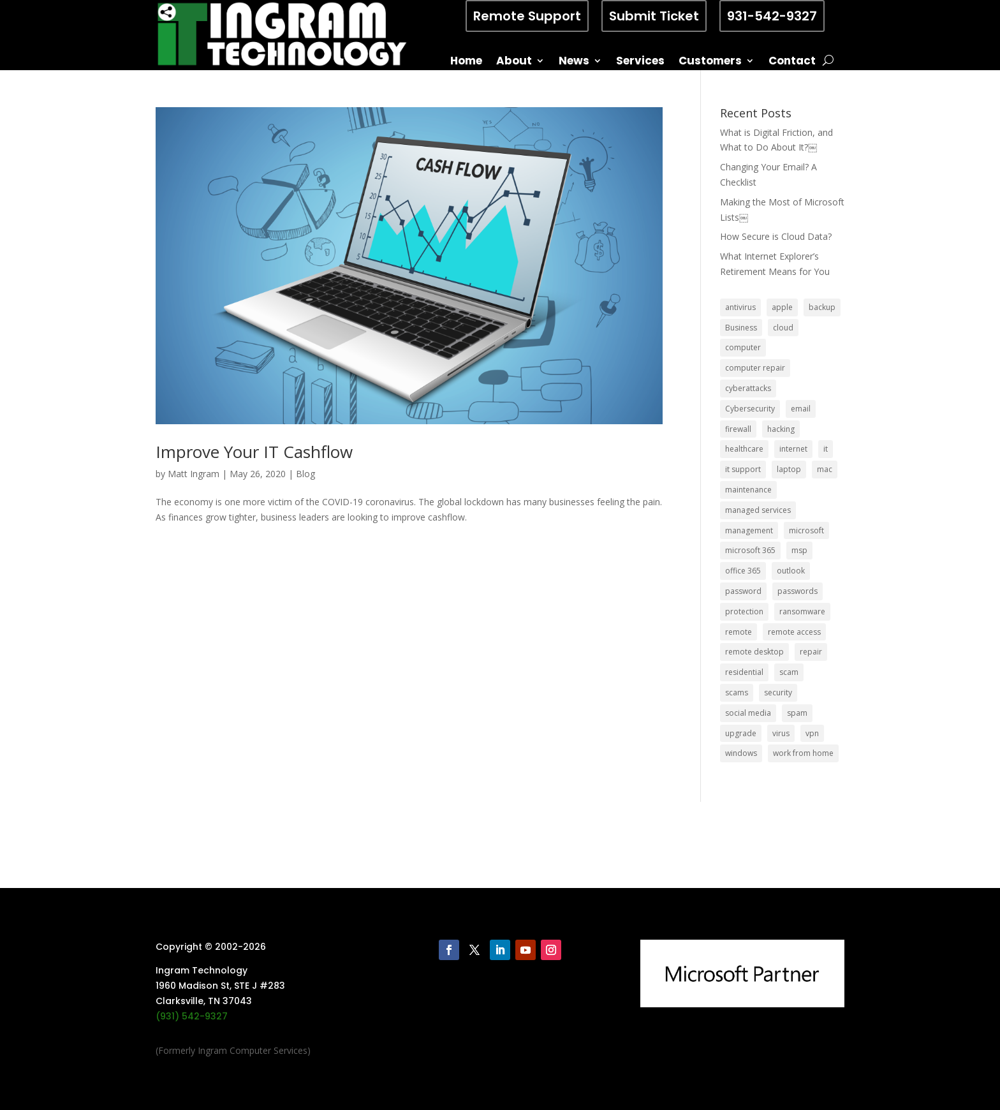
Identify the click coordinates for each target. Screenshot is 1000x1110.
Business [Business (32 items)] (741, 327)
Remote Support (527, 16)
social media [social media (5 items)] (748, 712)
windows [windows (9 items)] (741, 753)
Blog (305, 474)
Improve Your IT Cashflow (254, 451)
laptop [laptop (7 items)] (789, 469)
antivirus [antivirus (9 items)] (740, 307)
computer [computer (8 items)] (743, 347)
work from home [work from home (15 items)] (803, 753)
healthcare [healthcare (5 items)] (744, 448)
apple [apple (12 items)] (782, 307)
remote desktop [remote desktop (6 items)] (754, 651)
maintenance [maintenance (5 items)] (748, 489)
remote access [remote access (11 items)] (794, 631)
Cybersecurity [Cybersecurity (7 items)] (750, 408)
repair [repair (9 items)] (811, 651)
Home (466, 62)
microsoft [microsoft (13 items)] (806, 530)
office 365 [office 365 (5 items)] (743, 570)
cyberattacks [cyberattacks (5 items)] (748, 388)
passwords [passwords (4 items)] (797, 591)
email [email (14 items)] (801, 408)
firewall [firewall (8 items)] (738, 429)
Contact (792, 62)
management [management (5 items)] (749, 530)
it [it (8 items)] (825, 448)
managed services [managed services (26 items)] (758, 510)
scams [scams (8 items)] (736, 692)
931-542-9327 (772, 16)
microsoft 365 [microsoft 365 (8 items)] (750, 550)
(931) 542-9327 (192, 1016)
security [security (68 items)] (778, 692)
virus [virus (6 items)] (781, 733)
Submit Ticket (654, 16)
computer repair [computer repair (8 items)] (755, 367)
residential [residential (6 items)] (744, 672)
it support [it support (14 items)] (743, 469)
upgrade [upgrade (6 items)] (740, 733)
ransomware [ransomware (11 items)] (802, 611)
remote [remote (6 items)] (738, 631)
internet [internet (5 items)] (793, 448)
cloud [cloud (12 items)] (783, 327)
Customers (710, 62)
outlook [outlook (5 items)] (791, 570)
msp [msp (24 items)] (799, 550)
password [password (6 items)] (743, 591)
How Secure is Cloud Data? (776, 236)
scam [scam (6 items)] (788, 672)
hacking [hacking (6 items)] (781, 429)
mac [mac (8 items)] (824, 469)
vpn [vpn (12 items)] (812, 733)
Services (640, 62)
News (574, 62)
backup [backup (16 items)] (822, 307)
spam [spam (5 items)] (797, 712)
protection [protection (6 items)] (744, 611)
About (514, 62)
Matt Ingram (193, 474)
